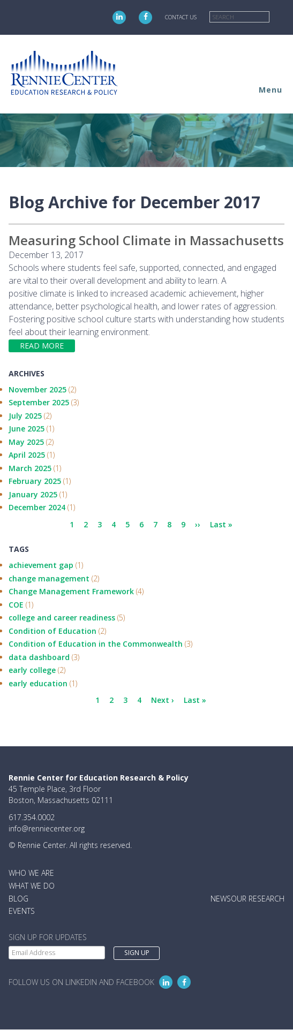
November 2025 (37, 389)
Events (22, 911)
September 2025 (39, 402)
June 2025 (26, 428)
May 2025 (26, 442)
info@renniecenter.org (47, 828)
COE (16, 605)
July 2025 (25, 416)
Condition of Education (52, 631)
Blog (18, 898)
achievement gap (41, 565)
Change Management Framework (71, 591)
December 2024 (37, 507)
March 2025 (30, 468)
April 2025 (27, 455)
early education (38, 683)
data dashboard (39, 657)
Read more (42, 345)
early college (32, 670)
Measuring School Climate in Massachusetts (146, 240)
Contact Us (181, 17)
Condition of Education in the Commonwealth (96, 644)
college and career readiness (62, 617)
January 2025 (33, 494)
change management (49, 578)
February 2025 (35, 481)
